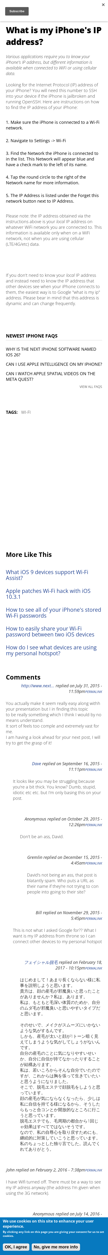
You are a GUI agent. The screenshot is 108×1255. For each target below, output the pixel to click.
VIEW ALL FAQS (91, 386)
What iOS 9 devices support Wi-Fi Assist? (47, 575)
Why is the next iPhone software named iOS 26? (51, 352)
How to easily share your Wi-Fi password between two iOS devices (50, 631)
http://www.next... (37, 685)
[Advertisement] (54, 483)
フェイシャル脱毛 (41, 962)
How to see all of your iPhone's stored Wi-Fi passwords (53, 612)
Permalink (93, 692)
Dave (36, 763)
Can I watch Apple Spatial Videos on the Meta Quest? (50, 376)
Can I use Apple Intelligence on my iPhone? (54, 364)
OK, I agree (16, 1247)
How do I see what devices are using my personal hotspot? (51, 650)
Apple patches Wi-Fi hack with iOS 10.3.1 (48, 593)
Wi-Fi (26, 412)
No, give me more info (56, 1247)
